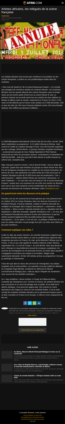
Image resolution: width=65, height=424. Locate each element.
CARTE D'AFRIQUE (28, 415)
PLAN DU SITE (38, 415)
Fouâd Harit (5, 16)
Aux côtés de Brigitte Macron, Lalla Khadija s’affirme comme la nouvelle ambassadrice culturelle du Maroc (38, 365)
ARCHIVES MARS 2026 (27, 419)
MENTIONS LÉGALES (38, 417)
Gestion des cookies (39, 419)
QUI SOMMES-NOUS (26, 417)
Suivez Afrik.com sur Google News (32, 330)
